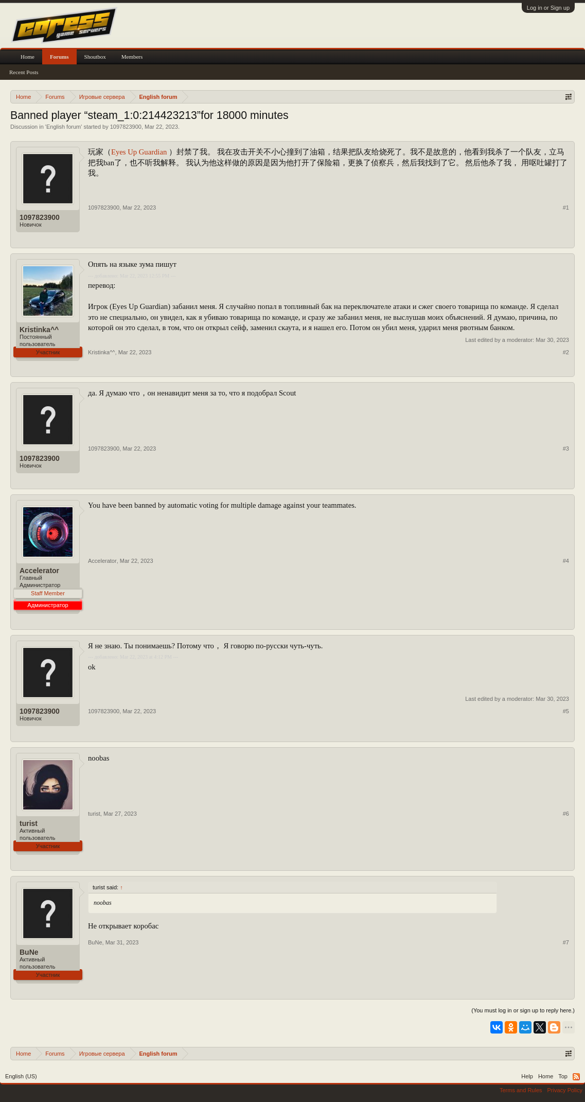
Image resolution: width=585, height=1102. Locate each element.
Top (563, 1076)
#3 (566, 448)
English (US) (21, 1076)
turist (29, 823)
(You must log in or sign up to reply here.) (523, 1010)
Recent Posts (24, 72)
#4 (566, 561)
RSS (576, 1076)
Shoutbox (95, 57)
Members (132, 57)
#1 (566, 207)
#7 (566, 942)
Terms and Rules (521, 1090)
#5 (566, 711)
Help (527, 1076)
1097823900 (125, 127)
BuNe (29, 952)
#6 (566, 814)
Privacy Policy (564, 1090)
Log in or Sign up (548, 8)
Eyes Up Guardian (140, 152)
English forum (63, 127)
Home (27, 57)
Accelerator (39, 570)
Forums (59, 57)
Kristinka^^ (39, 329)
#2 (566, 352)
